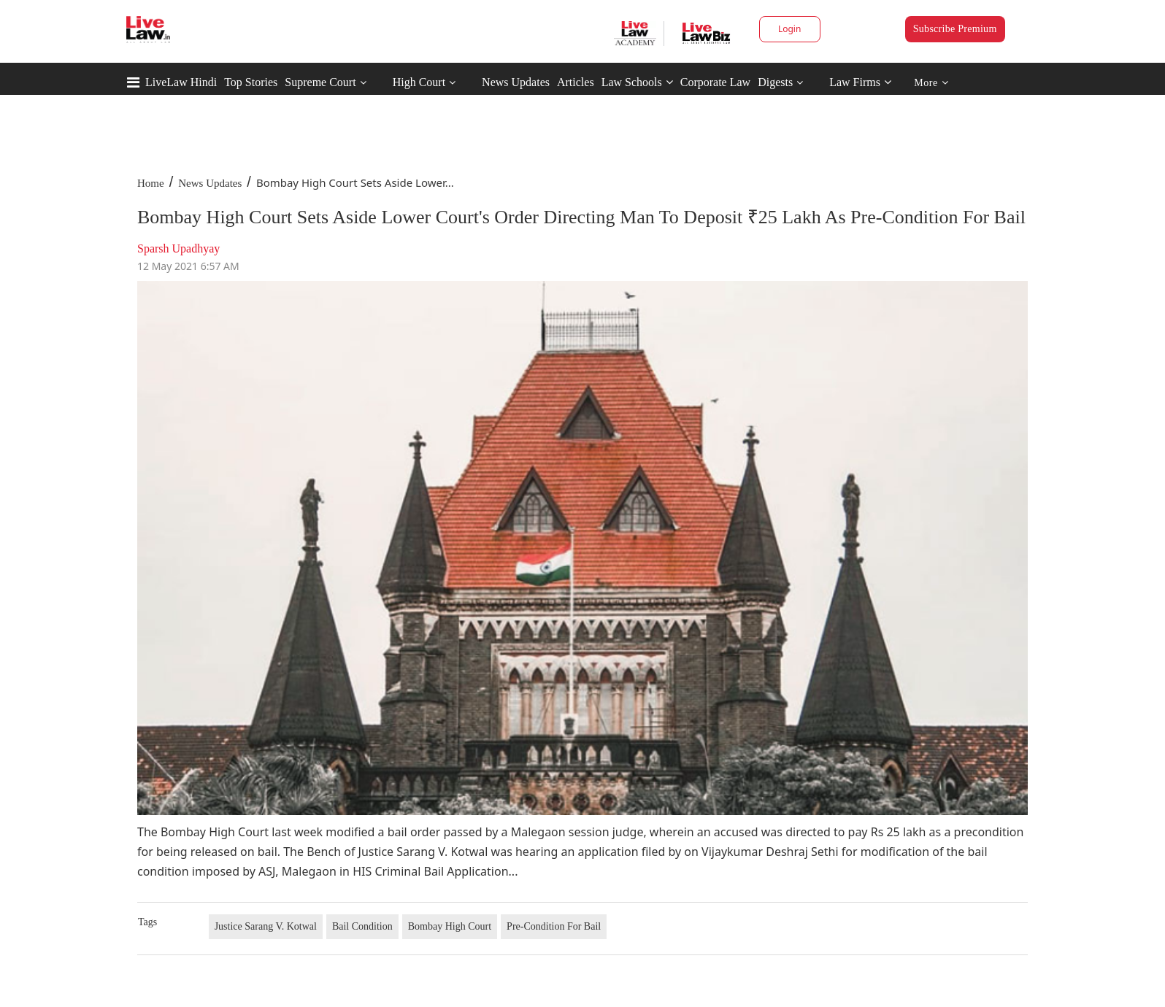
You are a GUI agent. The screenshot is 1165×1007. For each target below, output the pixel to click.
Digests (775, 82)
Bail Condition (362, 926)
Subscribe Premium (955, 28)
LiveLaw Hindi (181, 82)
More (931, 82)
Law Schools (637, 82)
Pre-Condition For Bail (554, 926)
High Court (419, 82)
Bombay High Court (449, 926)
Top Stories (250, 82)
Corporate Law (715, 82)
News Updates (516, 82)
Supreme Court (320, 82)
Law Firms (860, 82)
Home (150, 183)
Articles (575, 82)
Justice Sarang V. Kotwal (266, 926)
